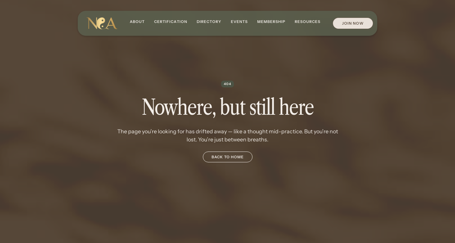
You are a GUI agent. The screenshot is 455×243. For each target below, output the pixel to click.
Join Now (353, 23)
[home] (102, 23)
